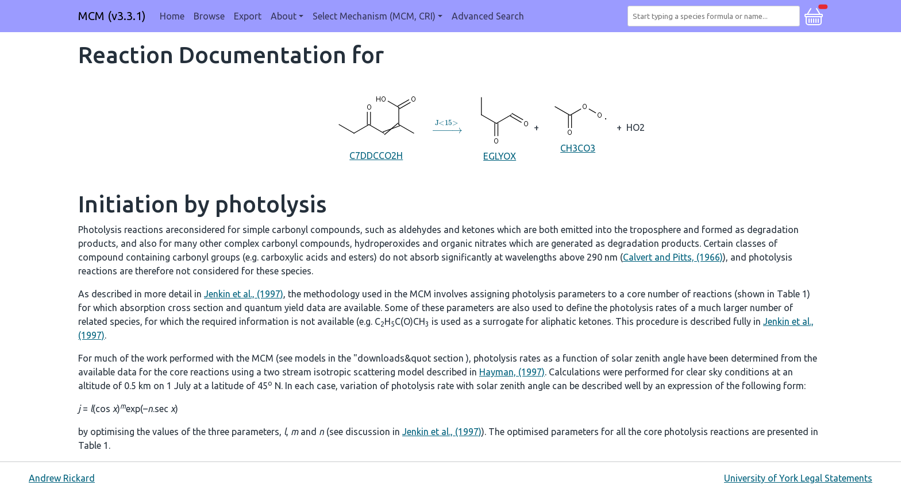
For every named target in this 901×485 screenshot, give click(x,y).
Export (247, 16)
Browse (209, 16)
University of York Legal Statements (798, 478)
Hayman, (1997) (512, 372)
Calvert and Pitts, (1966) (673, 257)
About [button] (284, 16)
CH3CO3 (578, 126)
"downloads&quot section (409, 358)
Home (172, 16)
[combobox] (716, 16)
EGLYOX (499, 126)
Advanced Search (488, 16)
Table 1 (792, 294)
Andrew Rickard (62, 478)
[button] (813, 15)
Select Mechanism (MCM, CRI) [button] (374, 16)
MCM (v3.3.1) (112, 15)
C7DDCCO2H (376, 127)
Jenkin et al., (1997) (243, 294)
